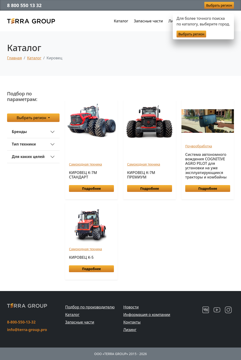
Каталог (121, 21)
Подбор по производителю (90, 307)
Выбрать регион (219, 5)
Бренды (19, 131)
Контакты (132, 322)
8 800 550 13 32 (24, 5)
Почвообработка (198, 146)
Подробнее (91, 188)
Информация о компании (146, 314)
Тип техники (24, 144)
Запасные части (148, 21)
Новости (131, 307)
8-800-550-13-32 (21, 322)
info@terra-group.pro (27, 329)
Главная (14, 58)
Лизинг (130, 329)
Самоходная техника (85, 164)
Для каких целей (28, 156)
